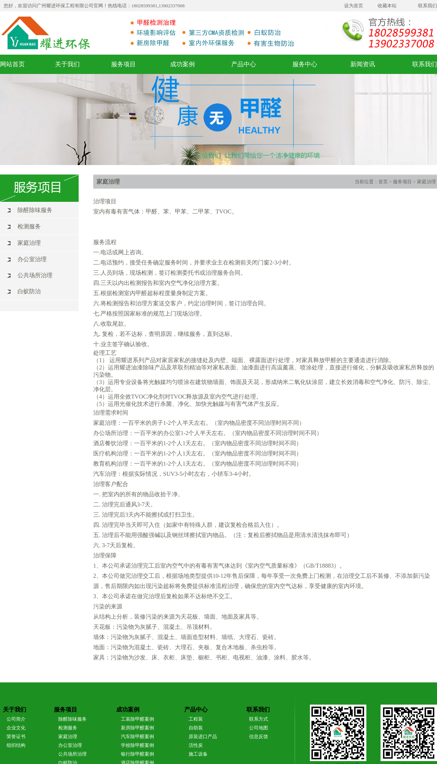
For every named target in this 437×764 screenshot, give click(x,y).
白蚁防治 (29, 291)
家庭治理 (29, 243)
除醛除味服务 (34, 210)
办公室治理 (32, 259)
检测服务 (29, 226)
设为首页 (353, 5)
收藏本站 (387, 5)
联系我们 (427, 5)
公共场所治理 (34, 275)
